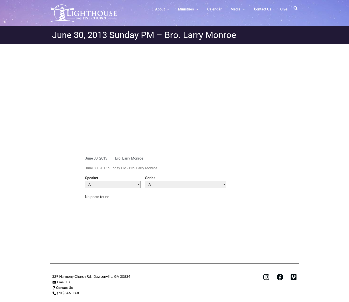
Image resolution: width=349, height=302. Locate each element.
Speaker (91, 178)
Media (238, 9)
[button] (295, 8)
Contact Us (262, 9)
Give (283, 9)
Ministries (188, 9)
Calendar (214, 9)
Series (150, 178)
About (162, 9)
